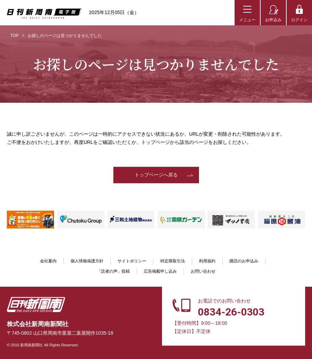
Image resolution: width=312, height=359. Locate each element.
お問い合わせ (203, 271)
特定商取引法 (172, 261)
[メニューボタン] (247, 12)
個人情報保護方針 (87, 261)
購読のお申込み (243, 261)
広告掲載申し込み (160, 271)
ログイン (299, 19)
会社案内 (48, 261)
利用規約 (207, 261)
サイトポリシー (131, 261)
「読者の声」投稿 (113, 271)
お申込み (273, 19)
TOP (14, 35)
